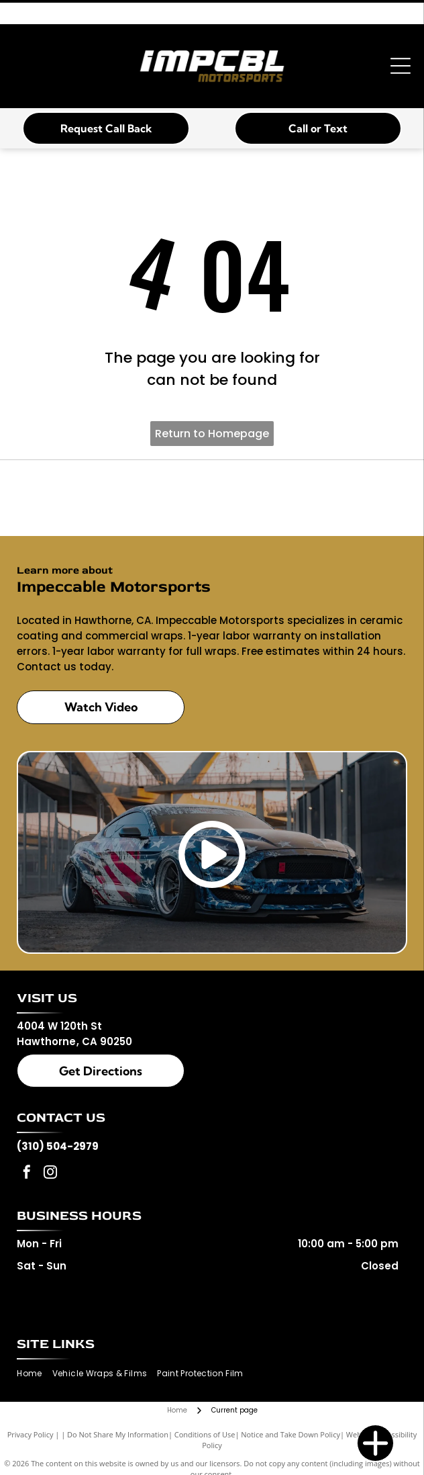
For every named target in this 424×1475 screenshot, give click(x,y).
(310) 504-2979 (58, 1146)
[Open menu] (400, 66)
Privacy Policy (30, 1434)
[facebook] (27, 1174)
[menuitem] (34, 1374)
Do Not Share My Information (117, 1434)
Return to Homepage (212, 433)
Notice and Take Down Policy (290, 1434)
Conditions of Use (204, 1434)
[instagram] (50, 1174)
